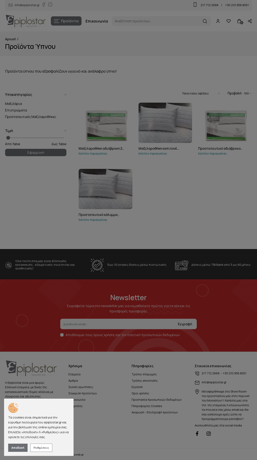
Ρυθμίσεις (41, 448)
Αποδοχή (17, 448)
